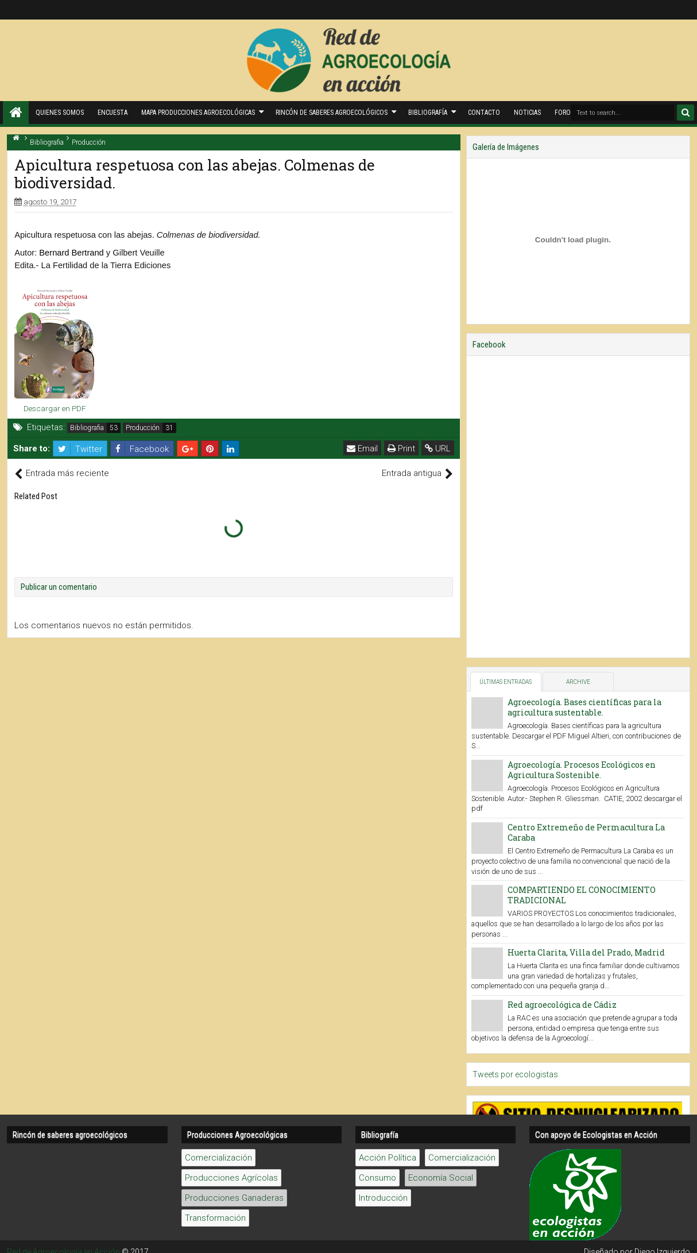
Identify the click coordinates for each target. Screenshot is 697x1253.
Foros (564, 113)
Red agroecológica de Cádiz (562, 1004)
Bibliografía (427, 113)
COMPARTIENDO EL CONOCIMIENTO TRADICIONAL (582, 895)
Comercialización (218, 1158)
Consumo (377, 1178)
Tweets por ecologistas (515, 1074)
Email (362, 448)
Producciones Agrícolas (231, 1178)
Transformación (215, 1218)
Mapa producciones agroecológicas (198, 113)
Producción (143, 428)
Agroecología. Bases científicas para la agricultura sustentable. (584, 707)
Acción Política (387, 1158)
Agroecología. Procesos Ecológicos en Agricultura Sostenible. (582, 769)
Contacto (484, 113)
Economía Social (440, 1178)
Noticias (527, 113)
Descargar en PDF (55, 408)
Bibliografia (87, 428)
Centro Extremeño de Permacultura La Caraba (586, 832)
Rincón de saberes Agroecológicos (332, 113)
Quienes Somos (60, 113)
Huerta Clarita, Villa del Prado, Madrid (586, 952)
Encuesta (112, 113)
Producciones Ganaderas (234, 1198)
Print (401, 448)
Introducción (383, 1198)
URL (438, 448)
